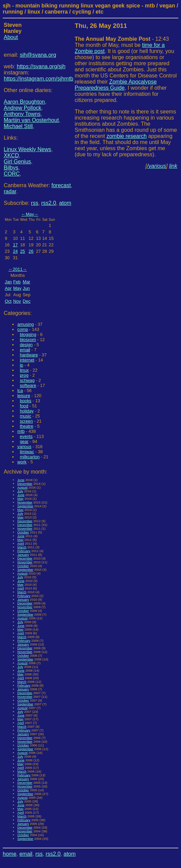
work (22, 461)
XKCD (11, 155)
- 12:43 (122, 39)
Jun (26, 288)
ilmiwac (27, 451)
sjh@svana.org (38, 55)
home (9, 854)
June (20, 480)
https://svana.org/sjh (41, 66)
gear (24, 441)
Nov (17, 301)
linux (24, 370)
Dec (27, 301)
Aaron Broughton (24, 102)
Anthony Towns (22, 114)
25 (22, 251)
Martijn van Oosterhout (31, 120)
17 (15, 244)
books (25, 400)
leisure (23, 395)
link (173, 166)
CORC (12, 174)
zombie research (126, 136)
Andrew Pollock (22, 108)
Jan (8, 281)
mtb (20, 431)
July (20, 491)
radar (10, 191)
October (23, 532)
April (20, 543)
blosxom (28, 339)
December (24, 483)
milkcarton (29, 456)
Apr (8, 288)
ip (21, 365)
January (23, 554)
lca (20, 390)
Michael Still (18, 126)
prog (24, 375)
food (24, 405)
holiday (27, 410)
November (24, 502)
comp (22, 329)
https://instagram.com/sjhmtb (38, 79)
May (30, 214)
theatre (26, 426)
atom (65, 203)
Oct (8, 301)
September (25, 506)
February (23, 551)
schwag (27, 380)
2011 (17, 269)
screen (26, 421)
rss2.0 (48, 203)
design (26, 344)
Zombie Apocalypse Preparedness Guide (116, 85)
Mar (26, 281)
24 (15, 251)
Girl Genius (17, 161)
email (25, 349)
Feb (17, 281)
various (24, 446)
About (11, 37)
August (22, 487)
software (28, 385)
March (22, 547)
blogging (28, 334)
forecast (61, 185)
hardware (29, 354)
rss (34, 203)
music (25, 416)
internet (27, 359)
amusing (25, 324)
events (26, 436)
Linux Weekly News (27, 149)
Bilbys (11, 168)
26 (31, 251)
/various (156, 166)
